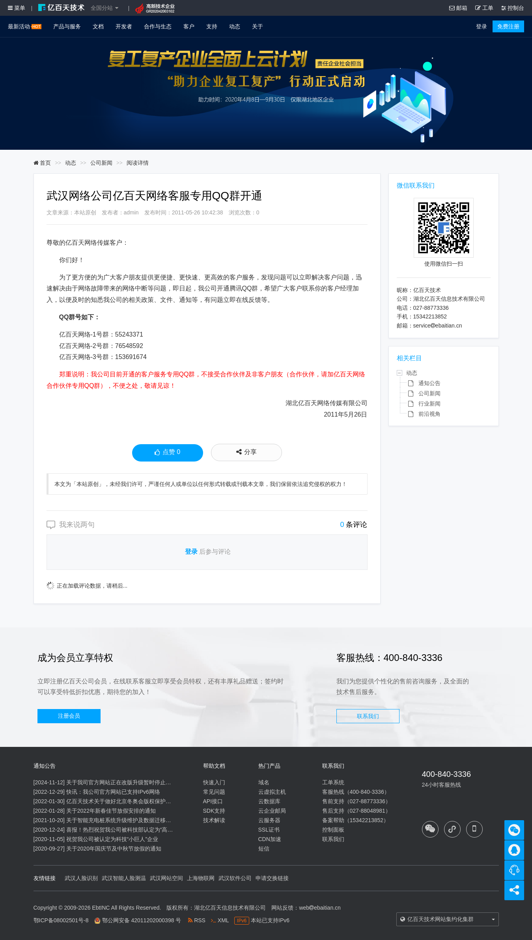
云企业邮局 (272, 811)
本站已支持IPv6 (261, 920)
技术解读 (214, 820)
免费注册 (508, 26)
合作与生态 (158, 26)
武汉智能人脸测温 (124, 878)
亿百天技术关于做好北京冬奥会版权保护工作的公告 (129, 801)
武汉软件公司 (235, 878)
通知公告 (429, 383)
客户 (188, 26)
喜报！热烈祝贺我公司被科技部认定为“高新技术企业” (131, 829)
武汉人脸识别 (81, 878)
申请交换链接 (272, 878)
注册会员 (69, 716)
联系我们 (368, 716)
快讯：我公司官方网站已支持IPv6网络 (113, 792)
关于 (257, 26)
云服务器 (269, 820)
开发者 (124, 26)
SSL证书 (269, 829)
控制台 (512, 8)
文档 (98, 26)
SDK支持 (214, 811)
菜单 (16, 8)
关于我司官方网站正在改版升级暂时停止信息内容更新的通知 (140, 782)
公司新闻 (101, 163)
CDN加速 (269, 839)
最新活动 (24, 26)
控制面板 (333, 829)
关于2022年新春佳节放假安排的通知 (111, 811)
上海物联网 (201, 878)
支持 (211, 26)
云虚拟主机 (272, 792)
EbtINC (101, 908)
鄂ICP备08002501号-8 (61, 920)
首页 (42, 163)
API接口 (213, 801)
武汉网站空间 (166, 878)
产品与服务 (67, 26)
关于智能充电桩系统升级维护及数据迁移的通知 (124, 820)
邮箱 (458, 8)
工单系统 (333, 782)
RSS (196, 920)
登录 (481, 26)
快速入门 (214, 782)
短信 (263, 848)
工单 (484, 8)
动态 (234, 26)
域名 (263, 782)
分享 (246, 452)
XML (220, 920)
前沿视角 (429, 414)
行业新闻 (429, 403)
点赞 (167, 453)
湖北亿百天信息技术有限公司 (230, 908)
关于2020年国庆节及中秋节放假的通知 (113, 848)
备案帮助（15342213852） (355, 820)
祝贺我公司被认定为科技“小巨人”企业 (112, 839)
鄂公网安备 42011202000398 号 (141, 920)
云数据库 (269, 801)
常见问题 (214, 792)
